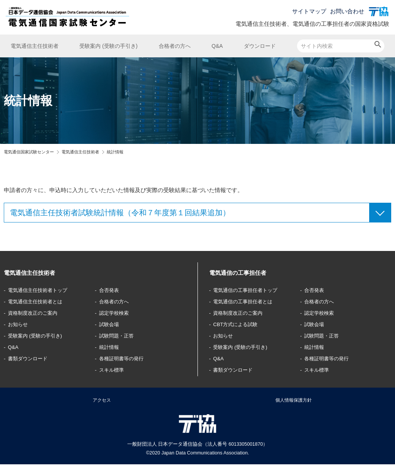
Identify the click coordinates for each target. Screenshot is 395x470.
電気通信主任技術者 (34, 46)
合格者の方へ (175, 46)
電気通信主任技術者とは (40, 301)
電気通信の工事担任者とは (248, 301)
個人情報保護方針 (293, 402)
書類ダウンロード (31, 358)
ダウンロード (260, 46)
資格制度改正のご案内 (37, 312)
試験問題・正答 (119, 335)
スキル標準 (114, 369)
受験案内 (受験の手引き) (108, 46)
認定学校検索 (117, 312)
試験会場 (111, 324)
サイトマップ (309, 11)
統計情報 (111, 347)
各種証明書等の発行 (125, 358)
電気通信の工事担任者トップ (251, 290)
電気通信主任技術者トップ (43, 290)
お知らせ (20, 324)
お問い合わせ (347, 11)
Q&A (217, 46)
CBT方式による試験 (239, 324)
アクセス (102, 402)
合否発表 (111, 290)
